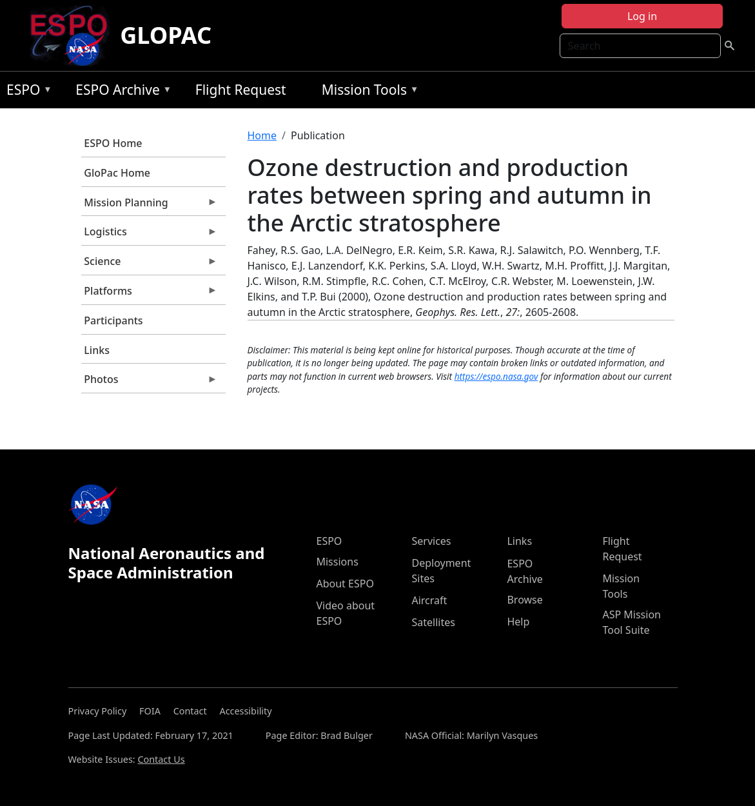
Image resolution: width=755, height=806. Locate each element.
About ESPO (344, 583)
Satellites (433, 622)
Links (97, 350)
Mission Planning (149, 205)
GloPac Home (117, 173)
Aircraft (429, 600)
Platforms (149, 294)
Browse (524, 600)
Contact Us (160, 759)
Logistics (149, 234)
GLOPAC (165, 35)
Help (518, 621)
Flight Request (240, 90)
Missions (337, 562)
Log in (642, 16)
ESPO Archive (120, 92)
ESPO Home (113, 143)
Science (149, 264)
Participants (113, 320)
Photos (149, 382)
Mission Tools (367, 92)
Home (262, 135)
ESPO (26, 92)
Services (431, 541)
